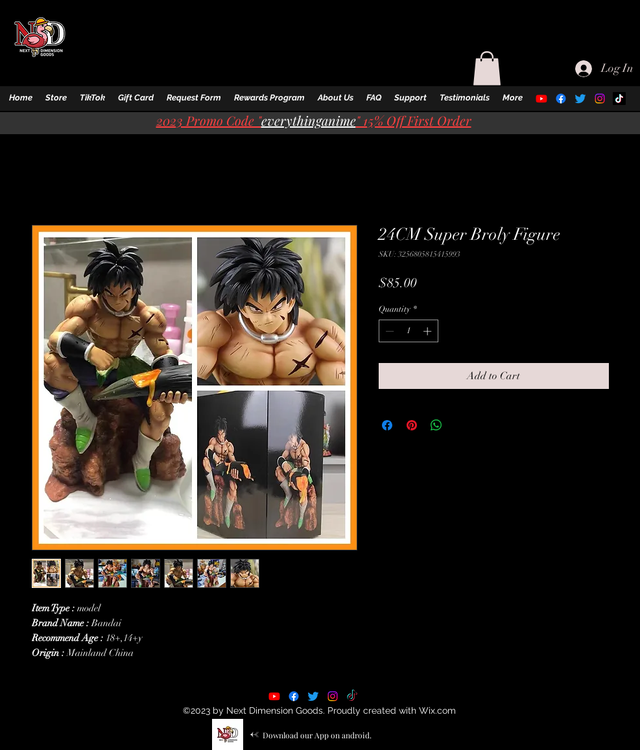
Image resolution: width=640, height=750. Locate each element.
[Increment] (428, 331)
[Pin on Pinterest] (412, 425)
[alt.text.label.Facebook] (560, 98)
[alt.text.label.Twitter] (580, 98)
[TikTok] (619, 98)
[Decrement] (388, 331)
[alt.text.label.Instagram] (599, 98)
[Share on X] (461, 425)
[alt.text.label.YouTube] (541, 98)
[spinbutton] (408, 331)
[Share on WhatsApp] (436, 425)
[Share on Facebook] (387, 425)
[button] (56, 98)
